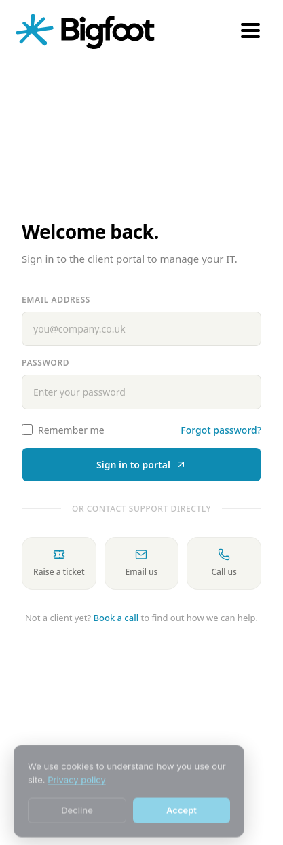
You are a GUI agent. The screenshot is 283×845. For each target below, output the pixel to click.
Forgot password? (221, 430)
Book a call (116, 618)
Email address (56, 299)
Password (45, 363)
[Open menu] (250, 30)
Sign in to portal (141, 464)
